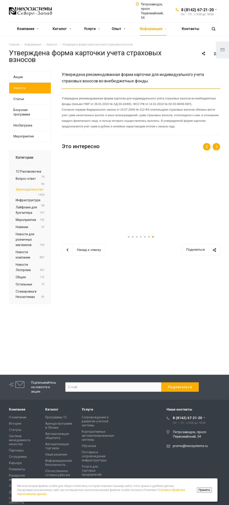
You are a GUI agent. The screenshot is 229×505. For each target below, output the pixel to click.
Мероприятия (23, 136)
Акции (18, 77)
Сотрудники (18, 456)
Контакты (190, 29)
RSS (215, 53)
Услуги (92, 29)
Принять (204, 490)
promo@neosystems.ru (190, 446)
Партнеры (16, 450)
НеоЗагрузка (22, 125)
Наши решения (56, 454)
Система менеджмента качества (19, 440)
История (15, 423)
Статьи (18, 99)
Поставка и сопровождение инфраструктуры (94, 456)
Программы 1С (56, 417)
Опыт (119, 29)
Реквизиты (17, 469)
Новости (19, 88)
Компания (28, 29)
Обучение (89, 446)
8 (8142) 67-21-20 (197, 9)
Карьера (15, 463)
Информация (153, 29)
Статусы (15, 430)
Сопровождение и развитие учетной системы (95, 421)
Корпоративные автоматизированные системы (98, 435)
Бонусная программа (21, 112)
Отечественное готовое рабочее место (57, 475)
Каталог (62, 29)
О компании (17, 417)
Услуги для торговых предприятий (91, 470)
